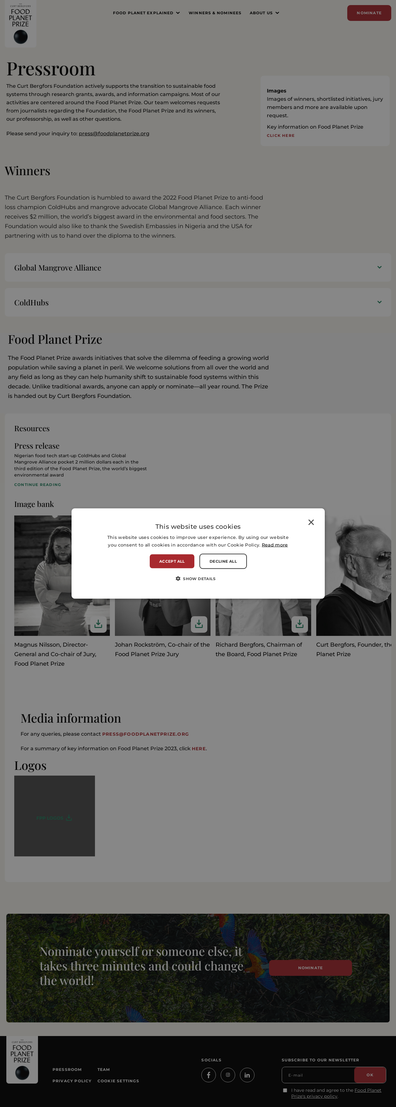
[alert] (198, 553)
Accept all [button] (172, 561)
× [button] (311, 524)
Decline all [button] (223, 561)
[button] (198, 578)
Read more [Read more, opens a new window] (275, 544)
